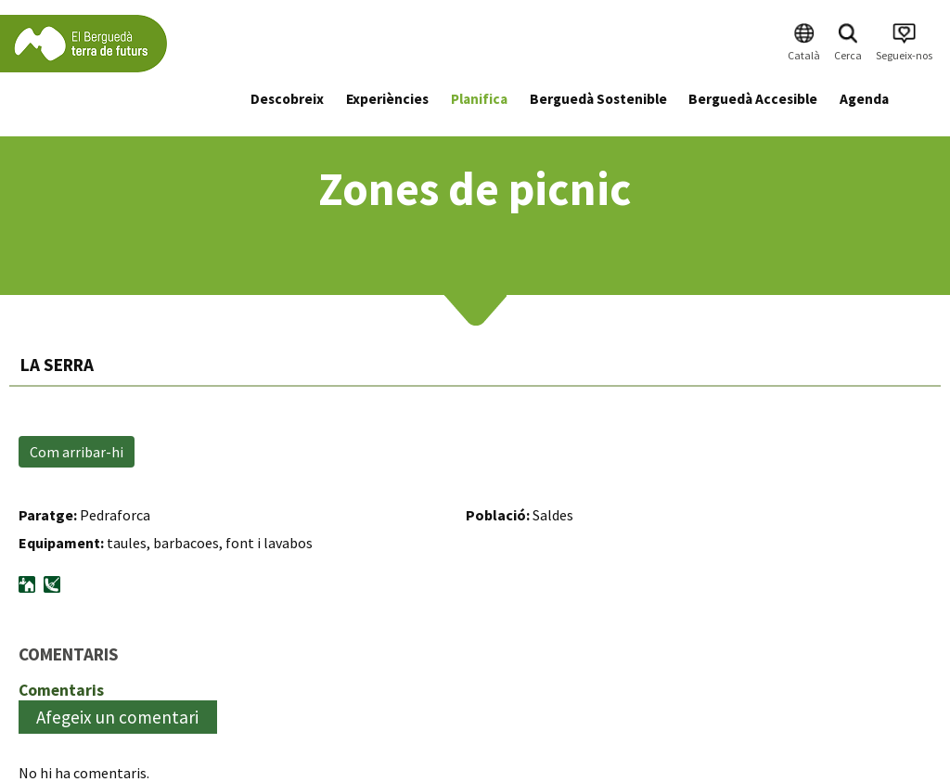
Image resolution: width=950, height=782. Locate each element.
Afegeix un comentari (117, 717)
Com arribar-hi (76, 451)
